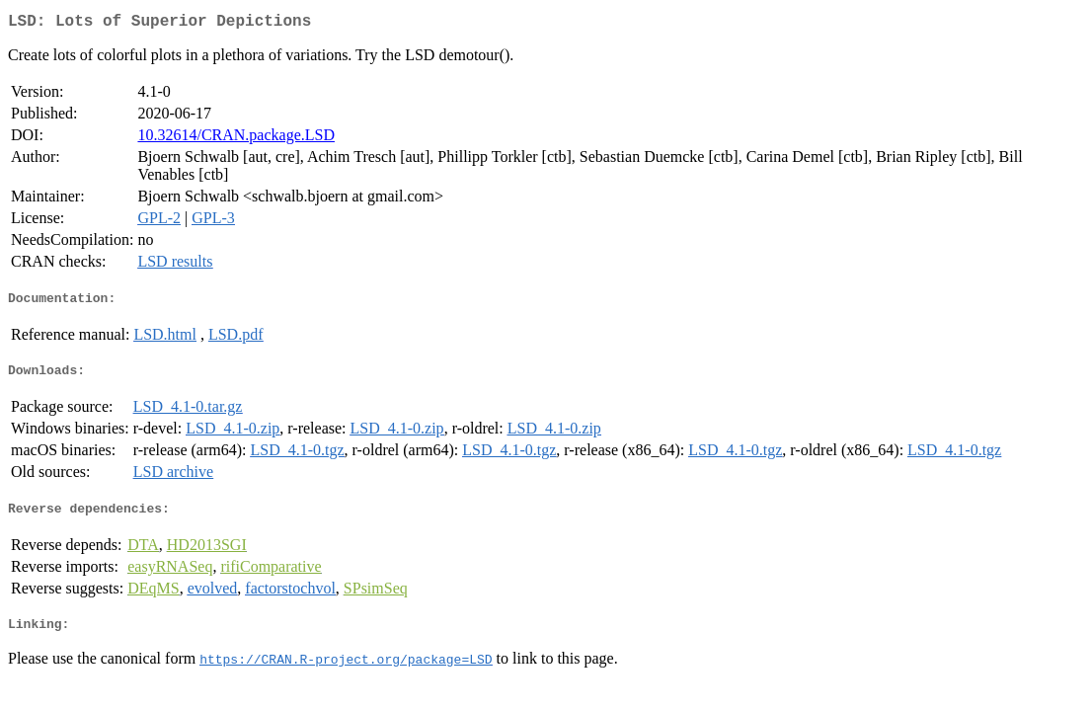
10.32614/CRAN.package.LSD (236, 138)
